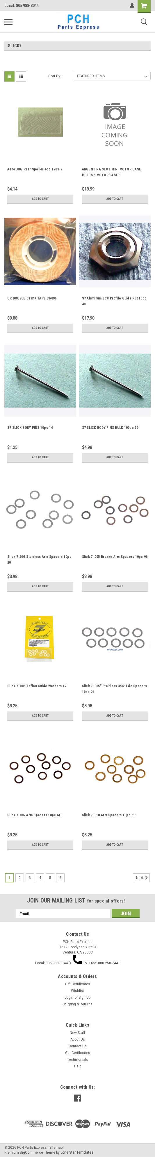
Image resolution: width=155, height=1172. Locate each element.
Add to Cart (40, 198)
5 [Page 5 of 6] (50, 878)
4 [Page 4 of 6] (40, 878)
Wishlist (77, 991)
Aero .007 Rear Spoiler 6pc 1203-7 (34, 169)
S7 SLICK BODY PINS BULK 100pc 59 (110, 428)
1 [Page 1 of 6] (9, 878)
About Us (77, 1039)
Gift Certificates (77, 984)
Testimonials (77, 1060)
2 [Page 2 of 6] (20, 878)
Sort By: (54, 76)
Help (77, 1066)
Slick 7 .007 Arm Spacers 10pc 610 (34, 815)
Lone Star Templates (76, 1152)
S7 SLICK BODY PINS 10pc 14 (30, 428)
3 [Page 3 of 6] (30, 878)
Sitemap (56, 1147)
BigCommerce (31, 1152)
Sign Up (84, 997)
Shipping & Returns (77, 1004)
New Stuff (77, 1033)
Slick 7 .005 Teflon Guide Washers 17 (36, 686)
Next (143, 878)
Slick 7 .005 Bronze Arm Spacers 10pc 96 (115, 557)
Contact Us (78, 1046)
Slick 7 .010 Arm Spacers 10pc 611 (109, 815)
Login (69, 997)
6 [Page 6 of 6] (60, 878)
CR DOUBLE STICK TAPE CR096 (32, 298)
